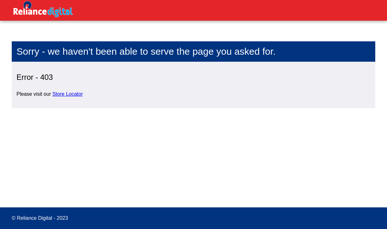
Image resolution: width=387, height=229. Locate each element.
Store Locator (67, 94)
